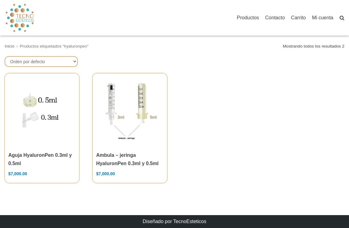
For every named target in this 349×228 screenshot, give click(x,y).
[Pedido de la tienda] (41, 61)
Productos (248, 17)
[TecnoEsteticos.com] (35, 17)
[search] (341, 18)
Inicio (9, 46)
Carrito (298, 17)
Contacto (275, 17)
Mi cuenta (322, 17)
